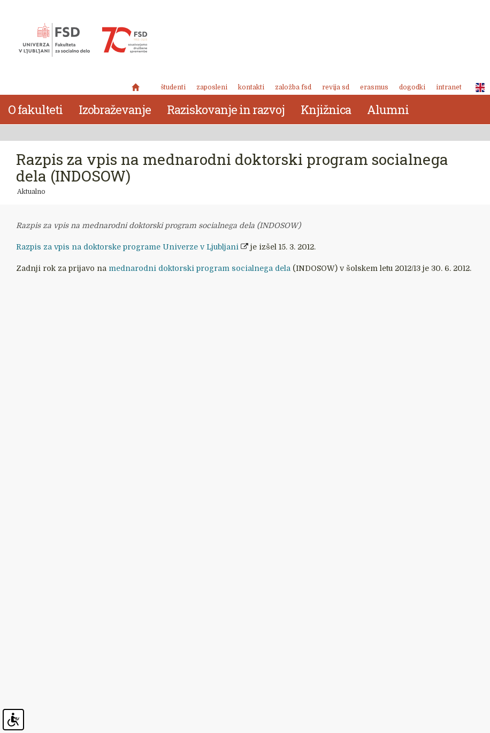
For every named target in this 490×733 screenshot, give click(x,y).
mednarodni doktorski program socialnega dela (199, 268)
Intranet (449, 87)
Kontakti (251, 87)
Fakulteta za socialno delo (83, 40)
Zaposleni (211, 87)
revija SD (335, 87)
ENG (477, 87)
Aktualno (31, 191)
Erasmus (374, 87)
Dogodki (412, 87)
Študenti (173, 87)
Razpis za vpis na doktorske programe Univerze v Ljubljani (127, 247)
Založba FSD (293, 87)
